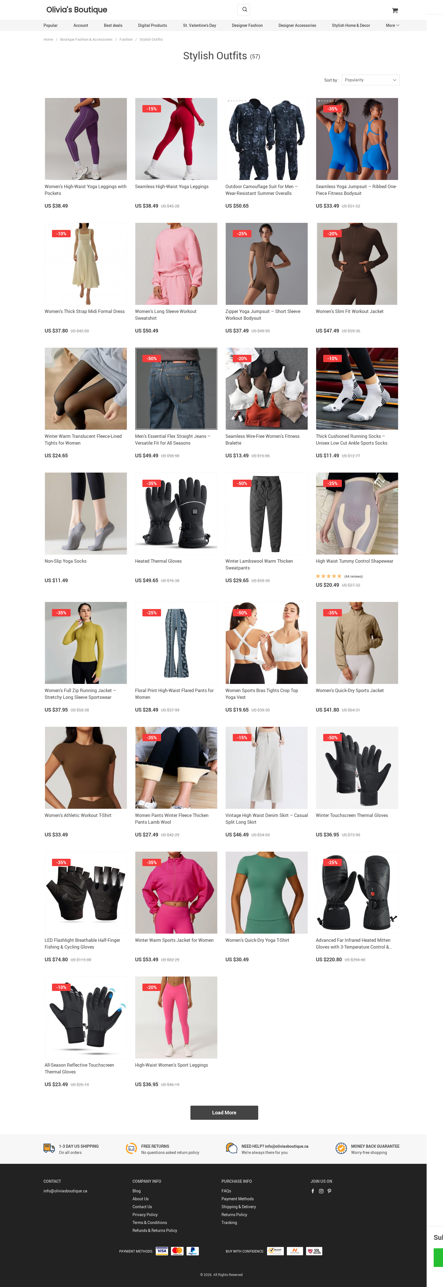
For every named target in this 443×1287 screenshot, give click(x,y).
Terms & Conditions (150, 1222)
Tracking (229, 1222)
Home (48, 39)
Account (80, 25)
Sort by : (331, 80)
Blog (137, 1190)
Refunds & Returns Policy (155, 1230)
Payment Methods (238, 1198)
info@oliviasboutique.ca (65, 1190)
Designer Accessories (297, 25)
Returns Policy (234, 1214)
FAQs (226, 1190)
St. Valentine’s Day (199, 25)
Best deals (113, 25)
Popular (51, 25)
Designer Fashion (247, 25)
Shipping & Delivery (239, 1206)
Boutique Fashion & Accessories (86, 39)
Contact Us (142, 1206)
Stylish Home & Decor (351, 25)
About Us (141, 1198)
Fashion (126, 39)
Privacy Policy (145, 1214)
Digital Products (152, 25)
